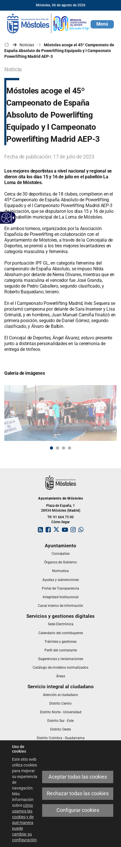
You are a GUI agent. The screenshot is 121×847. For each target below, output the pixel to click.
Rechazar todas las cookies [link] (78, 793)
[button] (102, 24)
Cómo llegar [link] (60, 522)
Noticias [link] (26, 45)
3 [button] (63, 448)
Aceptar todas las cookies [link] (77, 777)
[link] (6, 218)
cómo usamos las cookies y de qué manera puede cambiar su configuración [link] (24, 822)
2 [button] (57, 448)
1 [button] (51, 448)
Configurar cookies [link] (77, 810)
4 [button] (69, 448)
